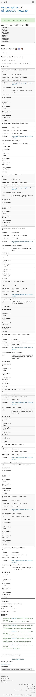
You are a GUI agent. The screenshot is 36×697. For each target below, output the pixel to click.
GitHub (4, 682)
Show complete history (18, 659)
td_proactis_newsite (14, 10)
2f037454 (14, 618)
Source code (30, 686)
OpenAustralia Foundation (21, 695)
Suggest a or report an (24, 690)
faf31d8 (33, 692)
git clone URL (5, 666)
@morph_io (6, 678)
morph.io (4, 2)
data (4, 52)
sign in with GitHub (16, 57)
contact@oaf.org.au (8, 680)
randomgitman (10, 7)
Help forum (30, 688)
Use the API (26, 63)
